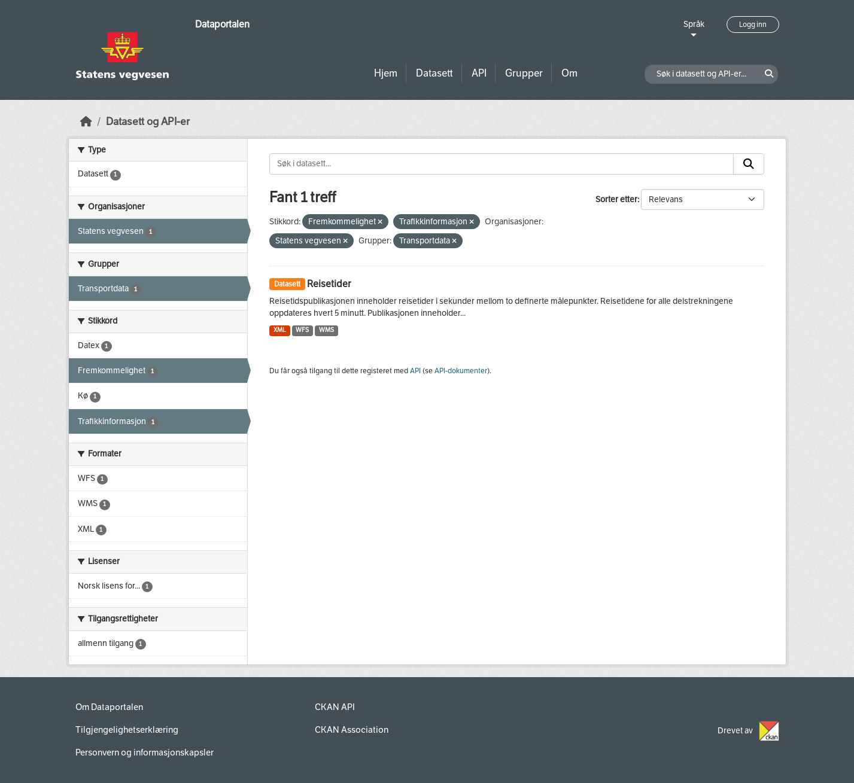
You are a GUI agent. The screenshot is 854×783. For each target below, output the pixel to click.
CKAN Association (351, 729)
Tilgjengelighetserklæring (126, 729)
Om (569, 73)
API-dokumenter (460, 371)
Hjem (385, 73)
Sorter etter (616, 199)
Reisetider (329, 284)
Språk (693, 24)
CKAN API (335, 707)
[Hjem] (86, 121)
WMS (326, 330)
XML (279, 330)
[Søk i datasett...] (501, 164)
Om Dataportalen (109, 707)
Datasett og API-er (148, 121)
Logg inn (753, 24)
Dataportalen (222, 24)
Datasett (434, 73)
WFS (302, 330)
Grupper (524, 73)
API (479, 73)
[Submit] (748, 164)
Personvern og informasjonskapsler (144, 752)
